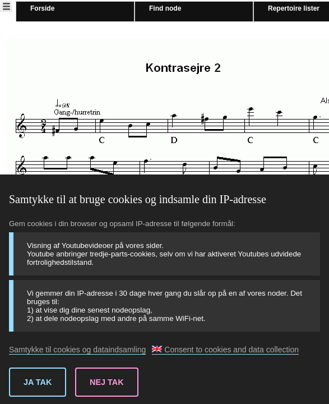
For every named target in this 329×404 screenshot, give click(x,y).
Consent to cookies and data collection (225, 349)
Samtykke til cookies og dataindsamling (77, 349)
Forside (42, 8)
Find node (165, 8)
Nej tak (107, 382)
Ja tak (38, 382)
